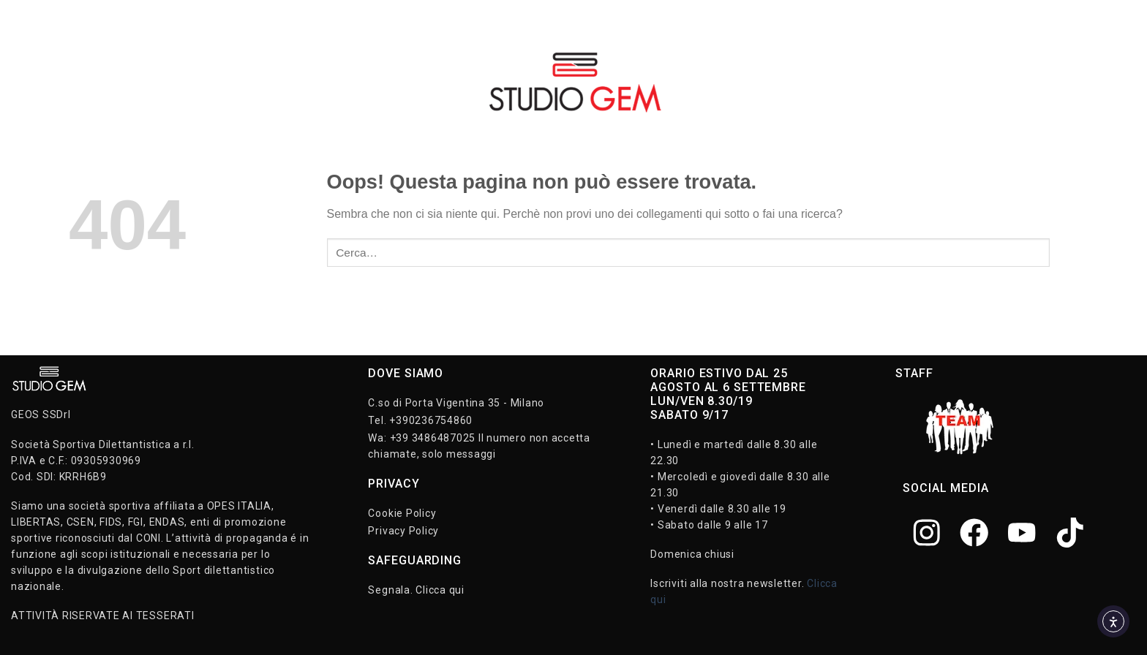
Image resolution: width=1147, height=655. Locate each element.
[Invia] (1064, 252)
